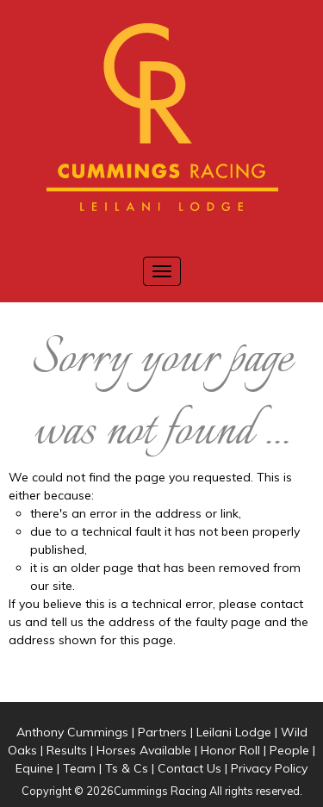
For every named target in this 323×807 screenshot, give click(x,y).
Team (79, 768)
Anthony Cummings (72, 732)
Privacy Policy (269, 768)
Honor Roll (230, 750)
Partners (162, 732)
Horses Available (143, 750)
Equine (34, 768)
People (289, 750)
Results (67, 750)
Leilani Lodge (233, 732)
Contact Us (189, 768)
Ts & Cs (126, 768)
